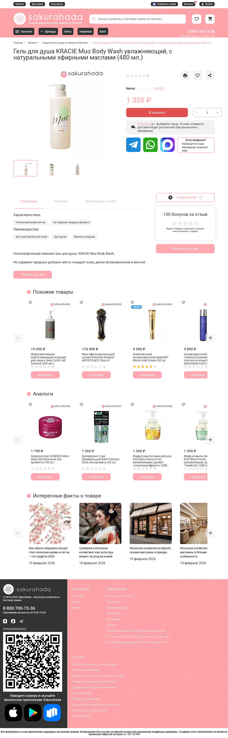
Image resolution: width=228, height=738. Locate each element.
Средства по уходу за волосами (93, 687)
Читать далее (33, 275)
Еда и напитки (81, 693)
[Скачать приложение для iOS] (13, 720)
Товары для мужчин (85, 699)
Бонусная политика (119, 596)
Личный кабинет (117, 607)
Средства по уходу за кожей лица (94, 664)
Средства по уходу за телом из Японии (64, 43)
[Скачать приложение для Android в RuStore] (32, 690)
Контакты (57, 4)
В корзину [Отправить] (157, 112)
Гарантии (112, 602)
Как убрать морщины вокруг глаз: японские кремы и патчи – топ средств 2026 (49, 552)
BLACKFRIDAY (81, 716)
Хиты (76, 602)
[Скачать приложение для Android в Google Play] (32, 720)
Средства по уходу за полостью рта (96, 704)
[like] (185, 75)
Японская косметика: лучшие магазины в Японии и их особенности (200, 552)
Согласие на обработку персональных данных (137, 636)
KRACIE (159, 88)
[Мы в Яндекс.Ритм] (13, 621)
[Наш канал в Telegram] (21, 621)
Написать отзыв (185, 249)
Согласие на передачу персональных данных (136, 642)
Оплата (19, 4)
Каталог (32, 43)
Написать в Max (164, 4)
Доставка (37, 4)
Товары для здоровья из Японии (94, 681)
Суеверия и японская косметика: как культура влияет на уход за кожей (96, 552)
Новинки (78, 596)
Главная (18, 43)
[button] (18, 337)
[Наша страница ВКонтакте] (5, 621)
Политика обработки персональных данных (136, 630)
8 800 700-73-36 (201, 31)
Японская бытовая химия (89, 710)
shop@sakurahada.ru (14, 628)
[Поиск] (93, 18)
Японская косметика (86, 670)
